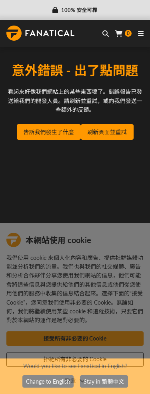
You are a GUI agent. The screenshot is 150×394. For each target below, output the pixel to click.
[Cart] (123, 33)
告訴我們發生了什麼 (49, 132)
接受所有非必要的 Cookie (75, 338)
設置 (75, 380)
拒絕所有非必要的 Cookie (75, 359)
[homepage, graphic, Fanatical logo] (40, 33)
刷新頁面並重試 (107, 132)
